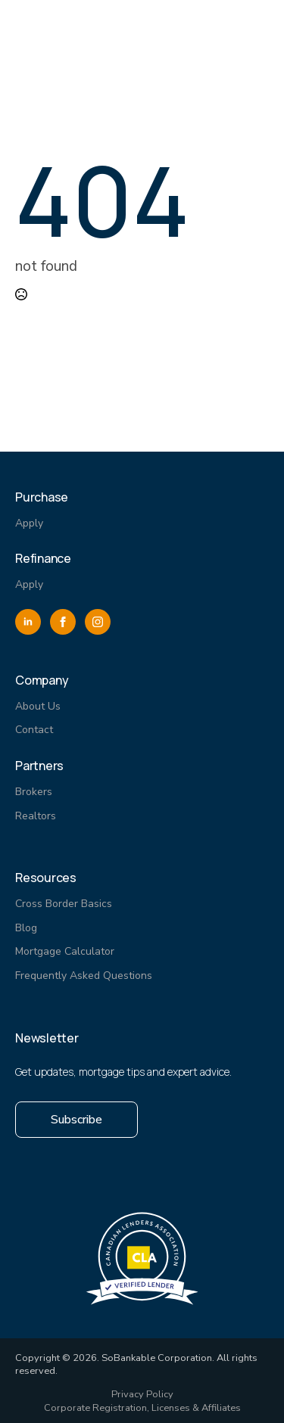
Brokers (33, 792)
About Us (38, 706)
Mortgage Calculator (64, 951)
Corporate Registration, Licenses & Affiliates (142, 1408)
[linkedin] (28, 622)
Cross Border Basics (63, 903)
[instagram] (98, 622)
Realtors (35, 816)
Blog (26, 928)
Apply (29, 523)
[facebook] (63, 622)
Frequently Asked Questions (83, 975)
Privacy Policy (142, 1394)
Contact (34, 729)
